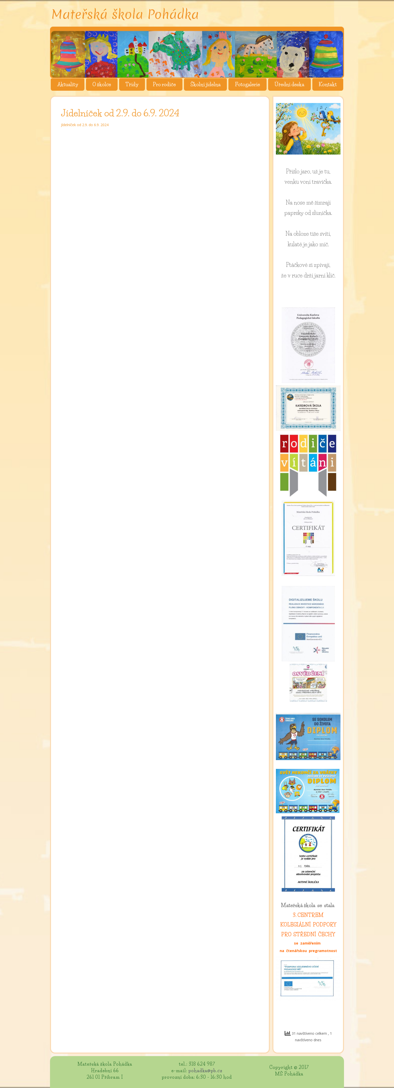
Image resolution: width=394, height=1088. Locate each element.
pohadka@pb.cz (205, 1070)
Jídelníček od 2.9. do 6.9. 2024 (85, 124)
